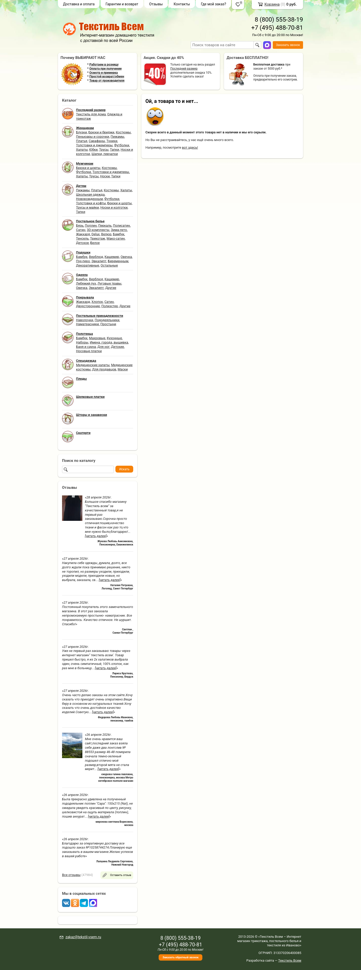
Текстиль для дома (91, 114)
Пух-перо (83, 261)
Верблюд (96, 257)
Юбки (93, 149)
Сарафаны (97, 141)
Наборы (82, 342)
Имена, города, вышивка (109, 342)
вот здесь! (190, 147)
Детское (82, 243)
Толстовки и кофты (91, 203)
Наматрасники (87, 324)
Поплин (91, 225)
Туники (112, 141)
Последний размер (184, 68)
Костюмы (123, 132)
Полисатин (121, 225)
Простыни (108, 324)
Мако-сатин (116, 238)
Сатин (80, 230)
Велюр (106, 234)
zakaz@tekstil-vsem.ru (83, 937)
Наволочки (84, 320)
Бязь (79, 225)
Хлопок (97, 302)
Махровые (97, 338)
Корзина (272, 4)
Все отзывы (71, 875)
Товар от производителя (106, 80)
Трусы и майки (87, 207)
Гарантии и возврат (122, 4)
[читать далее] (96, 536)
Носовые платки (89, 351)
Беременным (118, 261)
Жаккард (83, 234)
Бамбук (118, 234)
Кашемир (111, 257)
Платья (81, 141)
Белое (95, 243)
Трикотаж (97, 238)
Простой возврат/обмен (106, 76)
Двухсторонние (88, 306)
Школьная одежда (90, 194)
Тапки (114, 149)
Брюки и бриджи (101, 132)
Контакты (182, 4)
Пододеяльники (107, 320)
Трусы (104, 149)
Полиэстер (109, 306)
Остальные (109, 265)
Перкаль (104, 225)
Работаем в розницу (103, 64)
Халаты (82, 149)
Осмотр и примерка (103, 72)
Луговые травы (110, 283)
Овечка (126, 257)
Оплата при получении (105, 68)
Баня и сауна (86, 347)
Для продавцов (104, 369)
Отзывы (156, 4)
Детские (117, 347)
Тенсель (82, 238)
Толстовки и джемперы (94, 145)
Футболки (121, 145)
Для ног (103, 347)
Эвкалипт (98, 261)
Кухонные (114, 338)
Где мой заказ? (213, 4)
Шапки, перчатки (105, 154)
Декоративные (87, 265)
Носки (105, 176)
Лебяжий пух (86, 283)
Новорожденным (89, 199)
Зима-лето (119, 230)
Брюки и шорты (88, 168)
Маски (123, 369)
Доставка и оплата (79, 4)
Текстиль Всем (289, 960)
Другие (110, 288)
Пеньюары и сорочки (92, 136)
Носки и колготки (114, 207)
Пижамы (117, 136)
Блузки (81, 132)
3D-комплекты (98, 230)
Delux (96, 234)
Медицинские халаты (93, 365)
